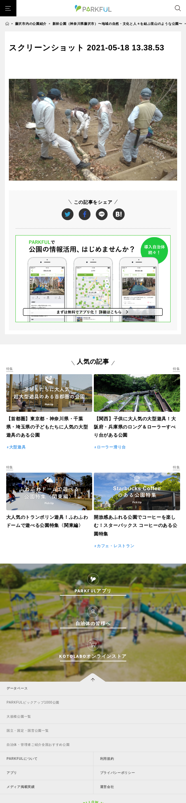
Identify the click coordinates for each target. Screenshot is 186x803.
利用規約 (107, 758)
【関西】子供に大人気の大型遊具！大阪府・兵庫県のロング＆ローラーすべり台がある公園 (135, 427)
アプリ (12, 773)
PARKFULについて (22, 758)
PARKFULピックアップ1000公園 (33, 702)
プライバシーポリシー (117, 773)
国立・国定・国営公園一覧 (28, 730)
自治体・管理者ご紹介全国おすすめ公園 (38, 744)
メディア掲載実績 (21, 787)
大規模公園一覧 (19, 716)
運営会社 (107, 787)
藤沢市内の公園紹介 (31, 24)
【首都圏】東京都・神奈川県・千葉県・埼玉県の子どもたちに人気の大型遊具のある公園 (47, 427)
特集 (9, 369)
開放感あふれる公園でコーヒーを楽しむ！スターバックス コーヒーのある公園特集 (135, 525)
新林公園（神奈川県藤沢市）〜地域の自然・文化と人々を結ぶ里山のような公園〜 (117, 24)
